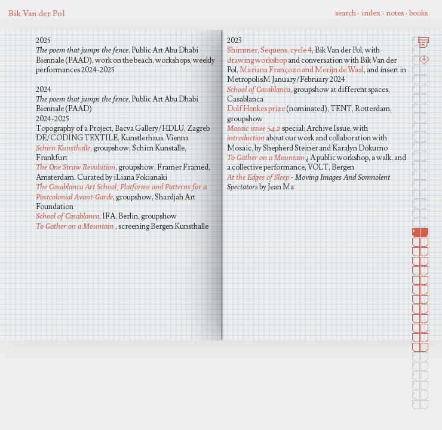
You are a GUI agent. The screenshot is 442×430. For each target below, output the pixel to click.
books (418, 13)
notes (395, 13)
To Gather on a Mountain (74, 226)
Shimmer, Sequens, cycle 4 (269, 50)
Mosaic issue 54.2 (253, 128)
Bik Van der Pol (36, 13)
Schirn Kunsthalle (63, 147)
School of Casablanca (67, 215)
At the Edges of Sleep (259, 177)
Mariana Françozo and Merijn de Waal (302, 70)
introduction (246, 137)
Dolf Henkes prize (256, 108)
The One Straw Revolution (75, 166)
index (370, 13)
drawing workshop (257, 60)
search (345, 13)
